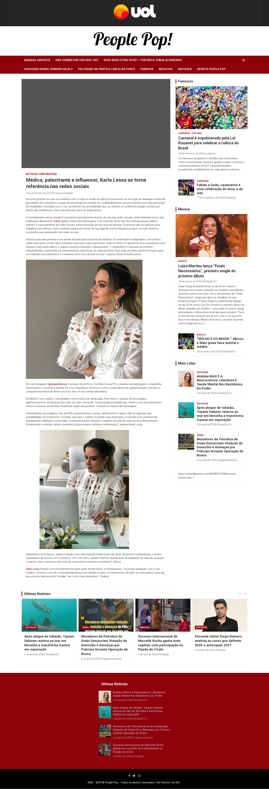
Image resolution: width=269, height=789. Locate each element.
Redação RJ (210, 281)
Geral (200, 435)
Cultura (197, 133)
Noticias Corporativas (41, 174)
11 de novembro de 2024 (211, 197)
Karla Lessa (61, 221)
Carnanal (184, 133)
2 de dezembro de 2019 (39, 193)
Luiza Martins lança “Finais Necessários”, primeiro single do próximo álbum (207, 271)
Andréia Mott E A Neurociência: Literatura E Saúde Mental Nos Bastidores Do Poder (219, 382)
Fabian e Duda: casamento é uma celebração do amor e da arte (220, 189)
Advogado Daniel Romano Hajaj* (48, 69)
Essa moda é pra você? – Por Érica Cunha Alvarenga (143, 60)
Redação (231, 197)
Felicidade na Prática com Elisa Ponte (106, 69)
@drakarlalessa (58, 384)
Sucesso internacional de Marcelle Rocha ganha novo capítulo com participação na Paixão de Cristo (160, 642)
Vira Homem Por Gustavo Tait (76, 60)
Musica (182, 261)
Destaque (185, 69)
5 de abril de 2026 (204, 650)
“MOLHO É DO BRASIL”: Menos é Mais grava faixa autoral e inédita (220, 343)
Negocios (166, 69)
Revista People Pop (211, 69)
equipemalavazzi (227, 460)
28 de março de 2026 (190, 281)
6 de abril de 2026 (206, 393)
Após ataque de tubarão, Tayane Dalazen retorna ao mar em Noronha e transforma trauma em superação (220, 414)
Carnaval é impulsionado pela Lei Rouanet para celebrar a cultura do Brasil (208, 143)
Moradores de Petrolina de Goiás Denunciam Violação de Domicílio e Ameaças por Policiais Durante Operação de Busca (220, 447)
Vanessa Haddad (63, 193)
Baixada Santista (37, 60)
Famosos (147, 69)
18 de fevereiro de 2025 (191, 153)
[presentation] (239, 593)
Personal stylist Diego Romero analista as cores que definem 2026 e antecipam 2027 (218, 640)
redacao (211, 153)
